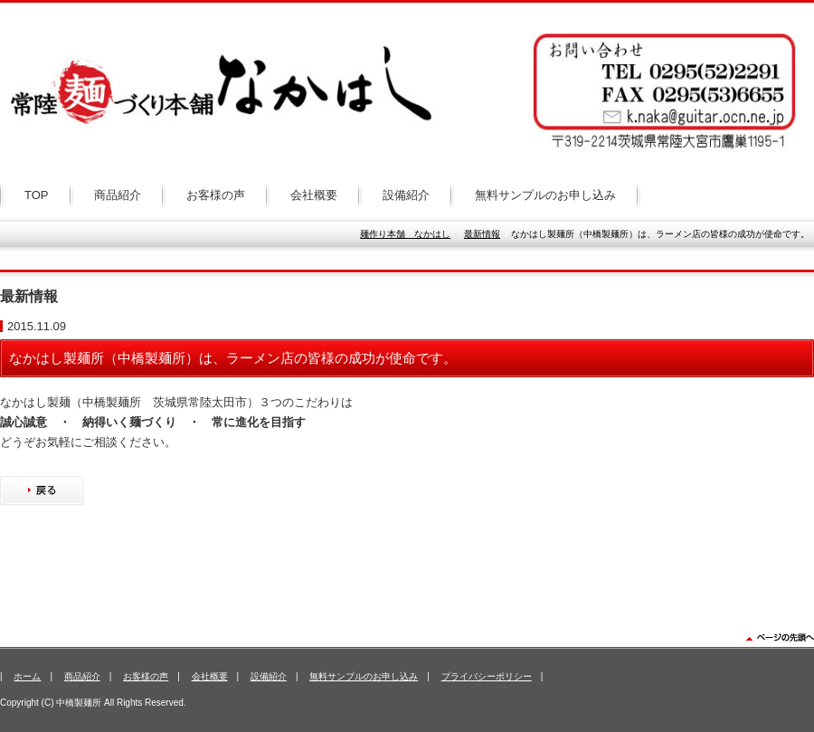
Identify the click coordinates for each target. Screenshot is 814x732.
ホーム (27, 676)
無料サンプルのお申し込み (545, 195)
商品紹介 (117, 195)
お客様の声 (215, 195)
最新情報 (482, 234)
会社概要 (313, 195)
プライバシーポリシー (486, 676)
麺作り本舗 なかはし (405, 234)
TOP (36, 195)
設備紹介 (406, 195)
